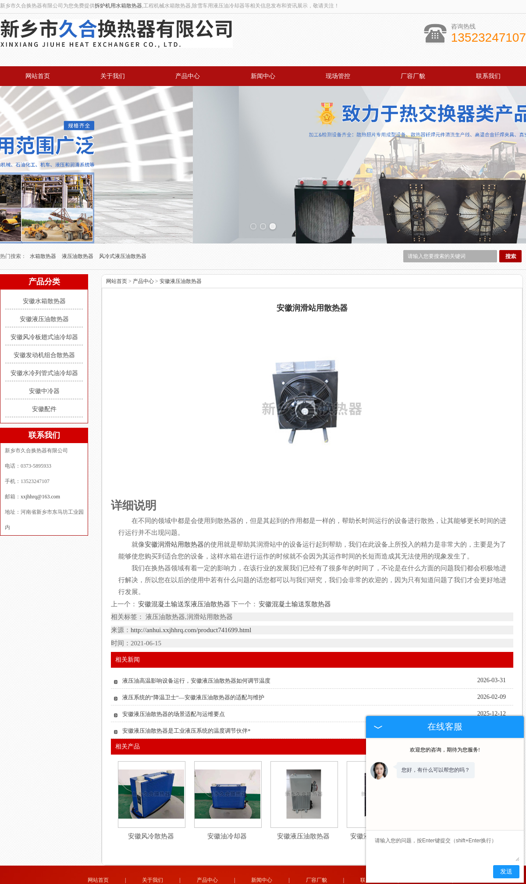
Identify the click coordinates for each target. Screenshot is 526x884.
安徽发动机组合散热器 (44, 322)
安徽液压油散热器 (44, 286)
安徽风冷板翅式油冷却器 (44, 304)
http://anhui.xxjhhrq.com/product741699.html (191, 596)
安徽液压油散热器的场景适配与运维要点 (173, 680)
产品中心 (187, 76)
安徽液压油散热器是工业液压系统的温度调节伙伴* (186, 697)
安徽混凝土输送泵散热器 (294, 570)
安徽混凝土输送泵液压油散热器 (184, 570)
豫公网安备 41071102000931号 (263, 874)
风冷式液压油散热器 (122, 223)
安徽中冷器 (44, 357)
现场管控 (338, 76)
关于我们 (112, 76)
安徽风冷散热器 (151, 802)
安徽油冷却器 (227, 802)
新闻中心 (263, 76)
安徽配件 (44, 375)
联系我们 (488, 76)
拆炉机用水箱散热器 (118, 6)
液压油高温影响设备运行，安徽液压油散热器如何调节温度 (196, 647)
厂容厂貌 (413, 76)
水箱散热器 (43, 223)
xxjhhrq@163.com (40, 463)
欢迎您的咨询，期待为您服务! (445, 750)
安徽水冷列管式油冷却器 (44, 339)
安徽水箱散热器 (44, 268)
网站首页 (37, 76)
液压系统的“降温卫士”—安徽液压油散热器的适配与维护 (193, 664)
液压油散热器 (78, 223)
